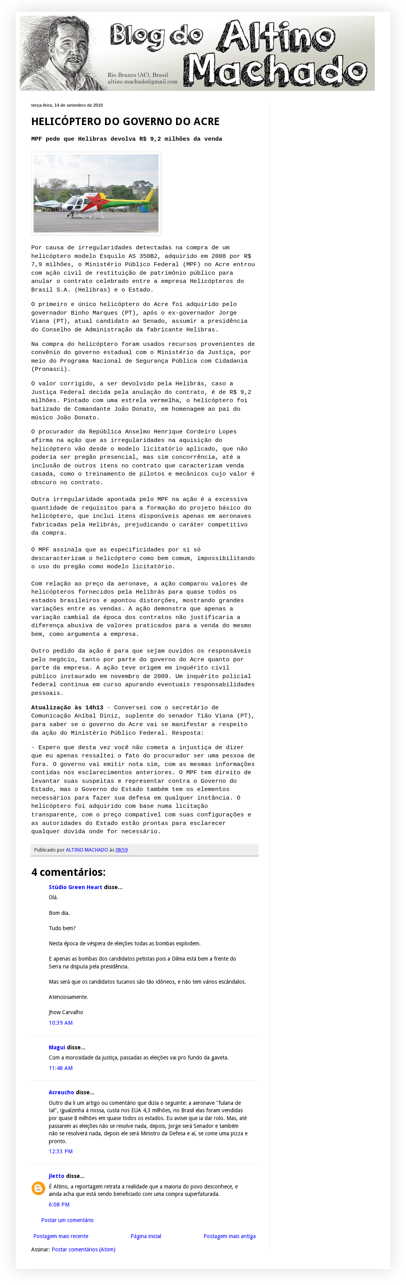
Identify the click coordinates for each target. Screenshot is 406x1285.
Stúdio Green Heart (75, 887)
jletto (56, 1176)
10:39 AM (61, 1023)
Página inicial (145, 1236)
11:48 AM (61, 1068)
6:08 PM (59, 1204)
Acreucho (61, 1092)
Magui (58, 1047)
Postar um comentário (67, 1220)
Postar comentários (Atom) (84, 1249)
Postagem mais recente (60, 1236)
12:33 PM (61, 1151)
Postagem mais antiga (229, 1236)
